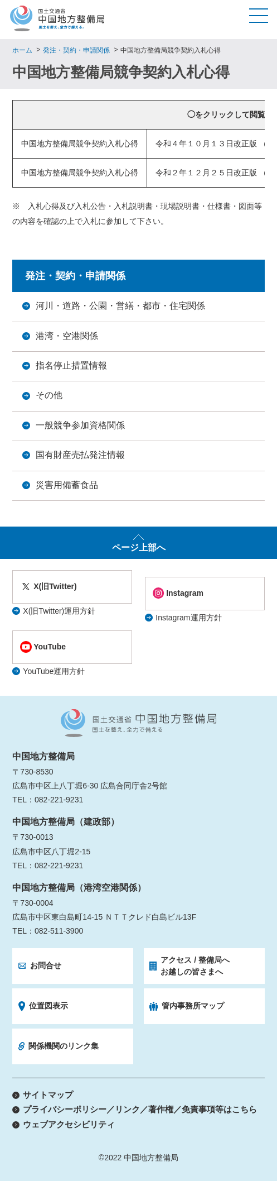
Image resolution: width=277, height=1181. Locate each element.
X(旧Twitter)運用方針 (59, 610)
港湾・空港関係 (67, 336)
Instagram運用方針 (188, 617)
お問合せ (45, 965)
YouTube (49, 646)
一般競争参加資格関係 (80, 425)
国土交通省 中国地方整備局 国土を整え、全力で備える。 (57, 18)
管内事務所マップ (193, 1005)
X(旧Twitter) (55, 586)
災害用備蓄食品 (67, 485)
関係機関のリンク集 (63, 1045)
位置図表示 (48, 1005)
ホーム (22, 50)
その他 (49, 395)
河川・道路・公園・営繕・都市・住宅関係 (120, 305)
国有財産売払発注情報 (80, 455)
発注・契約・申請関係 (76, 50)
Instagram (184, 593)
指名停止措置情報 (71, 365)
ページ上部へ (139, 547)
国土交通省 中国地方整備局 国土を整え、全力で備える (138, 723)
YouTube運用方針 (54, 671)
